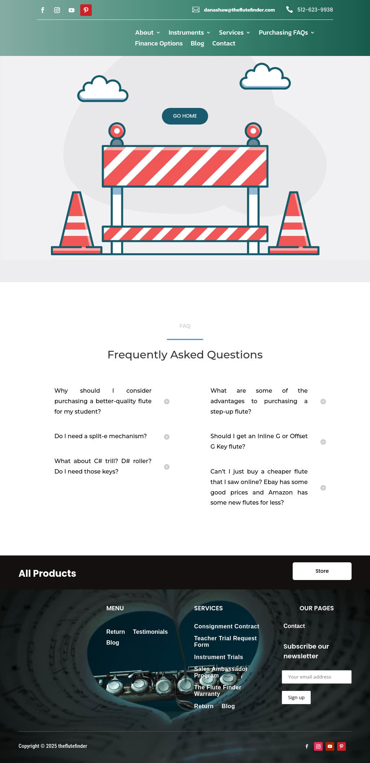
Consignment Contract (226, 626)
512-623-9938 (315, 9)
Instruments (186, 33)
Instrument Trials (218, 657)
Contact (223, 44)
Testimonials (150, 632)
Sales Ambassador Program (221, 672)
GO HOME (185, 115)
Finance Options (159, 44)
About (144, 33)
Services (231, 33)
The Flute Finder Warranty (217, 690)
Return (115, 632)
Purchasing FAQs (283, 33)
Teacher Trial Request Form (225, 641)
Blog (198, 44)
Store (322, 571)
